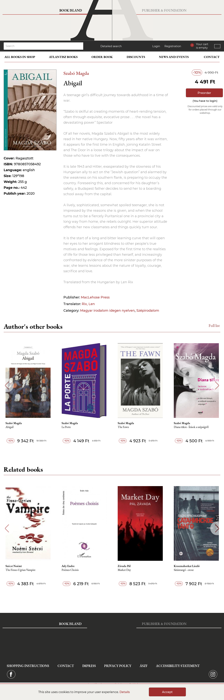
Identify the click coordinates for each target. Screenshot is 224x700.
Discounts (136, 57)
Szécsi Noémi (13, 566)
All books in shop (19, 57)
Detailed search (111, 46)
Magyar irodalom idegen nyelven (107, 311)
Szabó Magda (76, 73)
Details (125, 692)
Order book (102, 57)
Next (217, 385)
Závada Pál (124, 566)
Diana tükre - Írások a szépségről (191, 427)
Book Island (70, 10)
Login (156, 46)
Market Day (124, 570)
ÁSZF (144, 666)
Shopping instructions (28, 666)
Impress (89, 666)
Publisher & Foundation (164, 10)
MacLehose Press (95, 297)
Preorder (204, 93)
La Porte (66, 427)
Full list (214, 325)
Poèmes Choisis (70, 570)
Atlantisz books (63, 57)
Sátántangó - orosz (184, 570)
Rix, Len (88, 304)
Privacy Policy (117, 666)
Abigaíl (9, 427)
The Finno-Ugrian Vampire (20, 570)
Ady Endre (68, 566)
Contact (212, 57)
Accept (167, 692)
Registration (172, 46)
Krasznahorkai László (187, 566)
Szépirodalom (147, 311)
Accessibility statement (178, 666)
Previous (7, 385)
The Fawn (123, 427)
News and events (174, 57)
